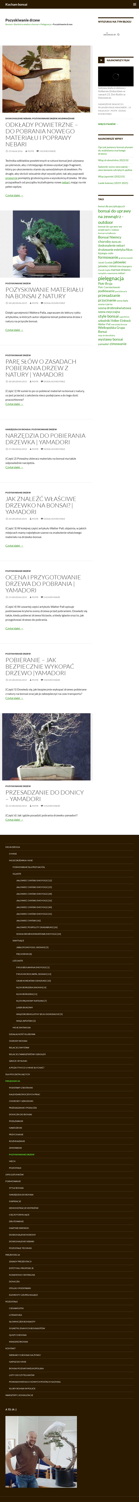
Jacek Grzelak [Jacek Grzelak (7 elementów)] (105, 262)
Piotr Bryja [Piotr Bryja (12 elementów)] (105, 283)
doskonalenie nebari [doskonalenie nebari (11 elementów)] (111, 245)
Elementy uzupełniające (23, 1295)
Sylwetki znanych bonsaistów (27, 1328)
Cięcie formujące (19, 1214)
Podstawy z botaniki (21, 1087)
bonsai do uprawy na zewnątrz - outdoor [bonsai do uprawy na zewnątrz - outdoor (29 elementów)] (114, 216)
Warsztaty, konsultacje (19, 1395)
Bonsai (8, 24)
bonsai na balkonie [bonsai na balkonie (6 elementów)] (107, 233)
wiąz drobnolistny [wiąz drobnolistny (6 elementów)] (106, 335)
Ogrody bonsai (18, 1041)
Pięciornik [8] (24, 954)
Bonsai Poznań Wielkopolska (26, 1368)
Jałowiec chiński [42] (28, 920)
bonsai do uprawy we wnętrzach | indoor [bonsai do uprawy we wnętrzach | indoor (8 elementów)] (110, 228)
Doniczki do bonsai (20, 1114)
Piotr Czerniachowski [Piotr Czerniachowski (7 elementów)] (109, 287)
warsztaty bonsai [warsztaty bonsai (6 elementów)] (119, 324)
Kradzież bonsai (18, 1341)
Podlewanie (16, 1121)
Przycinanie (16, 1134)
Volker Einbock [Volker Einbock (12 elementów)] (121, 320)
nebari (66, 182)
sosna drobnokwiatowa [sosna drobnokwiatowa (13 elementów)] (114, 308)
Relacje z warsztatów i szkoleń (27, 1054)
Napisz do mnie (17, 1361)
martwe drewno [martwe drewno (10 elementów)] (120, 269)
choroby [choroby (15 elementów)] (104, 241)
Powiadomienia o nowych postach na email (35, 1381)
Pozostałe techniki (20, 1248)
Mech (12, 1161)
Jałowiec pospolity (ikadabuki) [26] (37, 927)
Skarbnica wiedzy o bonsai (26, 24)
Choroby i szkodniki (21, 1101)
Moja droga (12, 847)
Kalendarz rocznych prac (24, 1094)
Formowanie (13, 1181)
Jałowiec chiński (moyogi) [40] (34, 907)
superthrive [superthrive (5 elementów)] (124, 317)
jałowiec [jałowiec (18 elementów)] (119, 262)
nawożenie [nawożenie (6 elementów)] (112, 273)
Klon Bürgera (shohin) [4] (31, 987)
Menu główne (134, 4)
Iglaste (17, 873)
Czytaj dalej (14, 195)
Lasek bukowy (24, 1007)
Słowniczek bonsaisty (22, 1321)
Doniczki (14, 1281)
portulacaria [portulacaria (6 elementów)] (121, 291)
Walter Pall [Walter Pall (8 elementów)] (104, 324)
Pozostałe (15, 1168)
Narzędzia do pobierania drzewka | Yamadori (45, 439)
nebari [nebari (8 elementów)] (121, 273)
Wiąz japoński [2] (26, 1020)
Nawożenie (15, 1127)
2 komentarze (52, 597)
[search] (111, 34)
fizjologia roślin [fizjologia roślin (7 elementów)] (105, 253)
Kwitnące (18, 940)
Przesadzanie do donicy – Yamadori (44, 795)
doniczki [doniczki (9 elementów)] (116, 241)
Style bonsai (16, 1188)
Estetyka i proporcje (21, 1268)
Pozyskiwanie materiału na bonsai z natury (44, 293)
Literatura (15, 1315)
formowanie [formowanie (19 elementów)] (108, 257)
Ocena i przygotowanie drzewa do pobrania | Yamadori (43, 583)
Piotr (31, 151)
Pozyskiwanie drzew (44, 118)
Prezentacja (12, 1254)
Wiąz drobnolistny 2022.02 (113, 160)
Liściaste (18, 960)
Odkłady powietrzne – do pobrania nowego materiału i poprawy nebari (41, 134)
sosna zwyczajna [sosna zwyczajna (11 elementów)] (109, 312)
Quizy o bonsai (18, 1335)
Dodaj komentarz (54, 303)
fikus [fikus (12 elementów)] (129, 249)
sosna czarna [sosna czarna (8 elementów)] (105, 304)
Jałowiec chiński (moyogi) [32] (34, 900)
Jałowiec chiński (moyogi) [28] (34, 893)
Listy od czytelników (21, 1375)
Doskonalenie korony (22, 1234)
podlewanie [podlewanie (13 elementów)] (106, 291)
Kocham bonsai (16, 4)
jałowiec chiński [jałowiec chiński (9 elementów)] (107, 266)
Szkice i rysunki (18, 1061)
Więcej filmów (108, 124)
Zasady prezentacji (20, 1261)
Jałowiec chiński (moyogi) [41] (34, 914)
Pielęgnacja (45, 24)
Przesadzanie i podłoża (23, 1107)
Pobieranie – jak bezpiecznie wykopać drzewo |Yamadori (39, 666)
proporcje (11, 178)
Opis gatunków (14, 1174)
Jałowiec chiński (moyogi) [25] (34, 887)
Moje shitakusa (22, 1027)
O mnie (13, 853)
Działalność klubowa (22, 1034)
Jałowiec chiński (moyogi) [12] (34, 880)
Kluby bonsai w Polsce (22, 1388)
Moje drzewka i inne (21, 860)
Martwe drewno (19, 1228)
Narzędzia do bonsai (18, 429)
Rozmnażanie (66, 118)
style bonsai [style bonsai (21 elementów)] (108, 316)
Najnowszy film (118, 60)
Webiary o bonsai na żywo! (25, 1355)
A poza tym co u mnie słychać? (26, 1067)
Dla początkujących (17, 1074)
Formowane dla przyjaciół (29, 867)
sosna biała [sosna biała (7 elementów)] (122, 300)
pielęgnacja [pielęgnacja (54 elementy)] (111, 278)
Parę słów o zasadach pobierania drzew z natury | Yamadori (40, 368)
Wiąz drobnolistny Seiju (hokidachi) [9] (39, 1014)
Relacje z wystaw (19, 1047)
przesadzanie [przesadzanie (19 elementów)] (109, 295)
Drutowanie (16, 1221)
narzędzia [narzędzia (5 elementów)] (102, 273)
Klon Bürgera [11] (26, 994)
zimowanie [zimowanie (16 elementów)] (118, 344)
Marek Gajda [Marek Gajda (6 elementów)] (104, 270)
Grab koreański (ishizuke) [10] (33, 980)
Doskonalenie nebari (18, 118)
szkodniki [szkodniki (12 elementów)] (104, 320)
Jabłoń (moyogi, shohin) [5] (32, 947)
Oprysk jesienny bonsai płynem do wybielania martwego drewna (115, 150)
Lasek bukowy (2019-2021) (113, 182)
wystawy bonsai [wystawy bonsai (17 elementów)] (110, 339)
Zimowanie (15, 1147)
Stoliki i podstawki (20, 1288)
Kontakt (10, 1348)
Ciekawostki (16, 1308)
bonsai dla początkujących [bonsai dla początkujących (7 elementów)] (111, 206)
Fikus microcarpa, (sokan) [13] (33, 974)
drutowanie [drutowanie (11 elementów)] (105, 249)
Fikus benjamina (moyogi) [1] (33, 967)
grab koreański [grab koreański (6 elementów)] (126, 258)
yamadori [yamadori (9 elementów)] (103, 344)
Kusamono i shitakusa (22, 1274)
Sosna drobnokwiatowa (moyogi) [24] (38, 934)
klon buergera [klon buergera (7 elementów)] (124, 266)
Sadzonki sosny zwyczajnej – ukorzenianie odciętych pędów (115, 168)
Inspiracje (15, 1201)
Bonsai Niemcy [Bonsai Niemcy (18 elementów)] (109, 237)
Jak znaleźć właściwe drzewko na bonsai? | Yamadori (40, 505)
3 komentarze (47, 151)
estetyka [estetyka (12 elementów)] (120, 249)
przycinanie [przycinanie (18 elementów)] (107, 300)
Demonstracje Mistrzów (23, 1208)
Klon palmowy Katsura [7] (31, 1000)
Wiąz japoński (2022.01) (111, 176)
